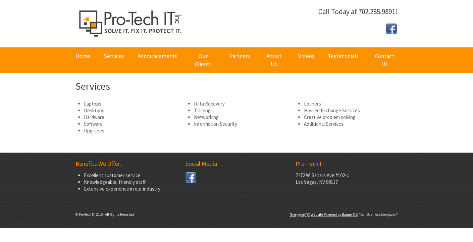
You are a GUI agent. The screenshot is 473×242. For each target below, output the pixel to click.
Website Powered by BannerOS (334, 214)
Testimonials (343, 56)
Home (82, 56)
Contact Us (384, 60)
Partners (239, 56)
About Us (273, 60)
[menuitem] (83, 60)
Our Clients (203, 60)
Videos (306, 56)
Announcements (157, 56)
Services (114, 56)
